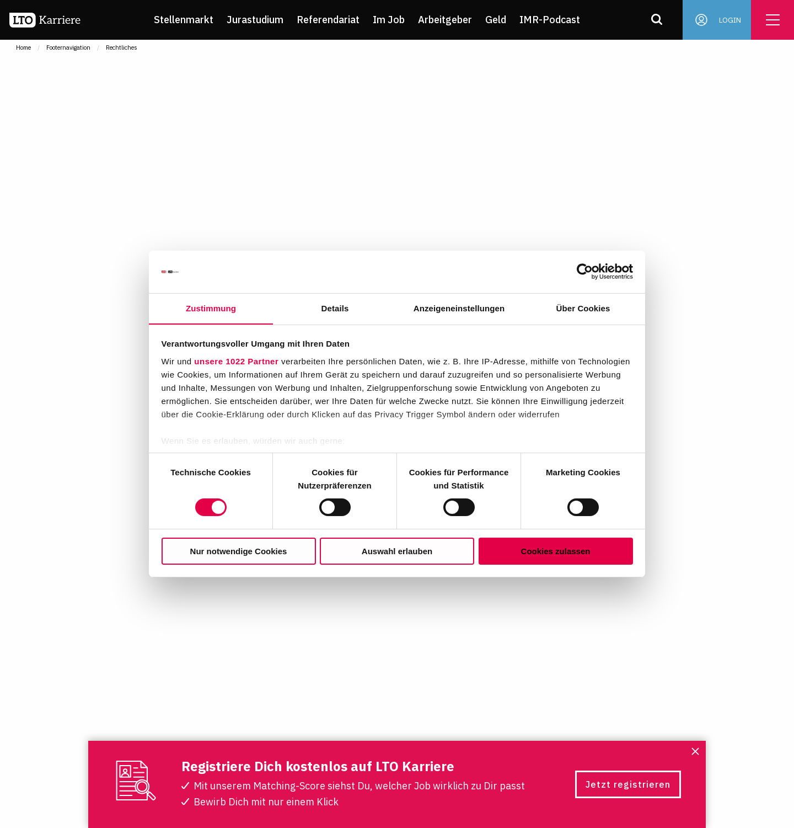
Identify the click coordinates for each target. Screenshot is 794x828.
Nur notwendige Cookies (238, 551)
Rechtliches (121, 47)
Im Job (392, 19)
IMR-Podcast (553, 19)
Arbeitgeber (448, 19)
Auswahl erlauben (397, 551)
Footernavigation (68, 47)
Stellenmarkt (187, 19)
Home (23, 47)
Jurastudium (258, 19)
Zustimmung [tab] (211, 307)
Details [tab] (335, 307)
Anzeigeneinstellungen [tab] (459, 307)
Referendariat (331, 19)
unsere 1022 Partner (236, 361)
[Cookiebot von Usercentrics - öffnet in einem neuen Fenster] (585, 271)
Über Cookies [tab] (583, 307)
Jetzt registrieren (628, 784)
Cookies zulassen (556, 551)
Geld (499, 19)
